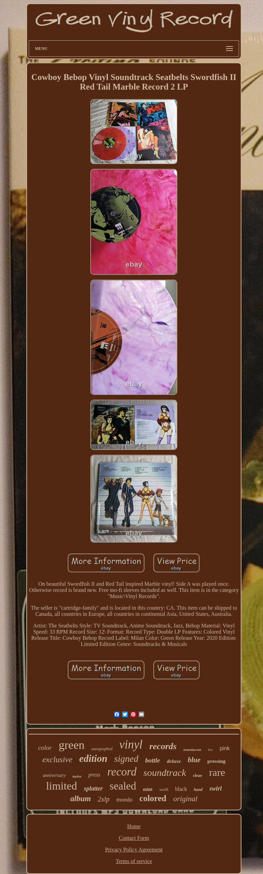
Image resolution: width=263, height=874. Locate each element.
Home (133, 826)
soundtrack (164, 772)
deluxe (174, 761)
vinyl (130, 744)
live (210, 750)
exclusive (57, 759)
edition (93, 758)
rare (217, 772)
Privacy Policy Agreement (134, 849)
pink (224, 748)
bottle (152, 760)
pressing (216, 761)
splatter (93, 788)
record (122, 772)
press (94, 774)
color (45, 747)
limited (61, 786)
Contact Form (134, 838)
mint (148, 789)
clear (197, 775)
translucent (192, 749)
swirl (216, 788)
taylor (77, 776)
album (80, 798)
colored (152, 798)
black (181, 789)
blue (194, 760)
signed (126, 759)
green (72, 745)
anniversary (54, 775)
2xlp (103, 799)
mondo (124, 799)
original (185, 798)
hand (198, 789)
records (162, 746)
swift (164, 789)
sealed (123, 786)
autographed (101, 748)
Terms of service (134, 861)
